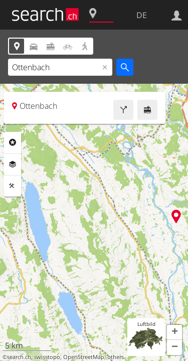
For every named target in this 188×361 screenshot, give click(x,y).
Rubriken (12, 142)
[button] (174, 332)
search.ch (19, 356)
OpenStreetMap (83, 356)
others (115, 356)
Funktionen (12, 186)
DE (141, 15)
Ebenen (12, 164)
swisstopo (47, 356)
